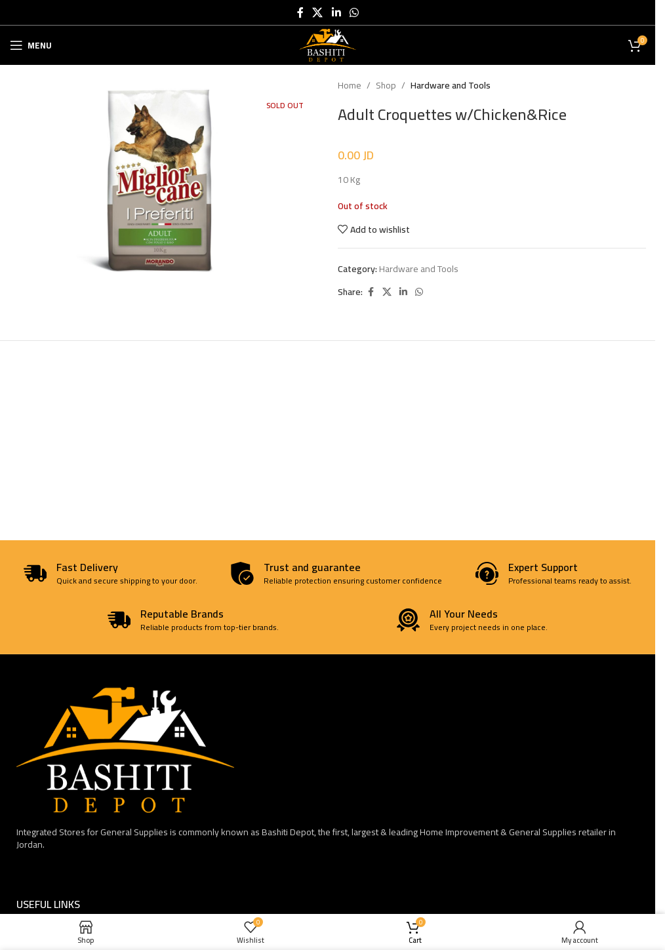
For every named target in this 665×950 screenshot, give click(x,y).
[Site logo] (327, 44)
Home (349, 85)
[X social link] (317, 12)
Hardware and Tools (451, 85)
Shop (386, 85)
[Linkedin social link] (336, 12)
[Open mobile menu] (30, 45)
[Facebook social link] (300, 12)
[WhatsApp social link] (354, 12)
